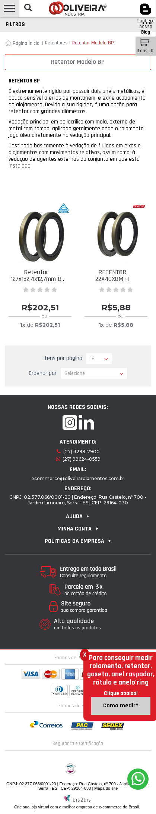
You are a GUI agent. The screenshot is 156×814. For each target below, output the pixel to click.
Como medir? (121, 706)
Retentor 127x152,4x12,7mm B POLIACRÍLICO (36, 279)
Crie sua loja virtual (31, 807)
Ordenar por (43, 373)
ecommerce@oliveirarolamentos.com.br (77, 478)
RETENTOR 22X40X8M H (112, 275)
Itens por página (63, 358)
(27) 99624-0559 (82, 459)
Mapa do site (106, 788)
